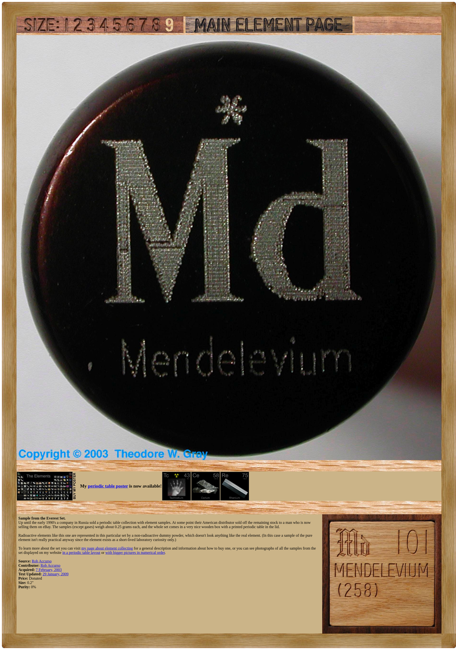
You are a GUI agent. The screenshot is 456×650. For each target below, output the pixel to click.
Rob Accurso (42, 561)
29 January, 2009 (56, 574)
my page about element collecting (107, 548)
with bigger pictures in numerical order (135, 553)
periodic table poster (108, 486)
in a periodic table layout (81, 553)
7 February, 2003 (49, 570)
